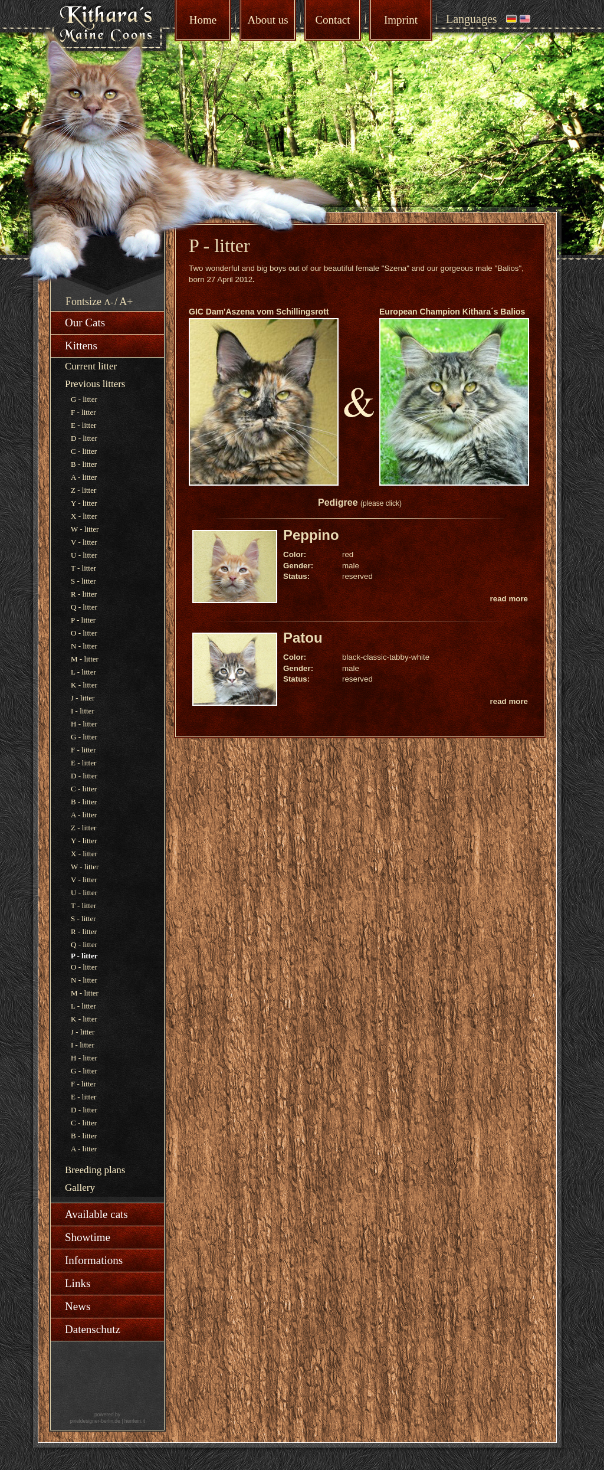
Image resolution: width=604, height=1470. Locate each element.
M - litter (85, 658)
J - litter (82, 697)
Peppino (311, 535)
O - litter (84, 632)
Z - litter (83, 490)
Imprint (401, 20)
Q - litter (84, 607)
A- (109, 302)
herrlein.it (134, 1421)
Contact (332, 20)
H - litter (84, 723)
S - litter (83, 581)
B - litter (84, 464)
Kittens (81, 345)
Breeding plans (95, 1170)
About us (267, 20)
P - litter (83, 619)
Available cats (96, 1214)
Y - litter (84, 503)
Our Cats (85, 322)
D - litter (84, 438)
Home (202, 20)
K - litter (84, 684)
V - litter (84, 542)
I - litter (82, 710)
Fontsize (83, 301)
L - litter (83, 671)
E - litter (83, 425)
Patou (303, 638)
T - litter (83, 568)
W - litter (85, 529)
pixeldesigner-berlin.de (95, 1421)
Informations (94, 1260)
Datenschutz (92, 1329)
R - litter (84, 594)
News (77, 1306)
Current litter (91, 366)
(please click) (381, 503)
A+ (126, 301)
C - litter (84, 451)
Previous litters (95, 383)
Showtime (87, 1237)
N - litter (84, 645)
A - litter (84, 477)
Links (77, 1283)
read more (509, 598)
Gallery (80, 1187)
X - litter (84, 516)
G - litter (84, 399)
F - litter (83, 412)
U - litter (84, 555)
